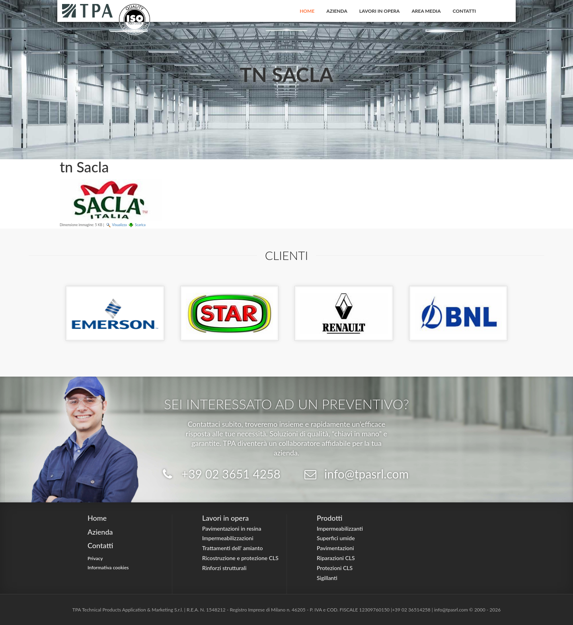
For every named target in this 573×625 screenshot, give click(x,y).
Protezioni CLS (335, 567)
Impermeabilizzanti (340, 528)
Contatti (464, 11)
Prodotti (329, 518)
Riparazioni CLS (336, 558)
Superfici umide (336, 538)
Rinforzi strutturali (224, 567)
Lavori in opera (379, 11)
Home (307, 11)
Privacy (95, 558)
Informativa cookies (108, 567)
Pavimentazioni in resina (231, 528)
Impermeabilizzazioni (227, 538)
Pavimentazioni (335, 548)
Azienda (336, 11)
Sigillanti (327, 577)
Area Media (425, 11)
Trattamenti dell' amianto (232, 548)
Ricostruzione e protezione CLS (240, 558)
